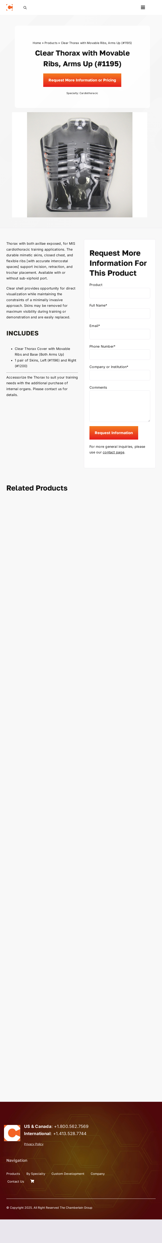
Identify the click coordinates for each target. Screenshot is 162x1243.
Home (37, 43)
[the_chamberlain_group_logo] (9, 6)
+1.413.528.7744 (70, 1157)
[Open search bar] (25, 7)
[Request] (82, 80)
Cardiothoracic (89, 93)
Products (51, 43)
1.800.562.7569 (72, 1149)
